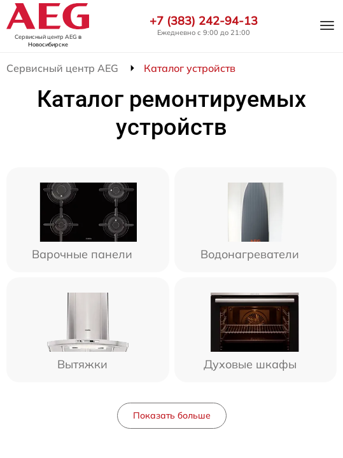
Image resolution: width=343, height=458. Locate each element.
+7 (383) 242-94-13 (204, 21)
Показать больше (172, 415)
